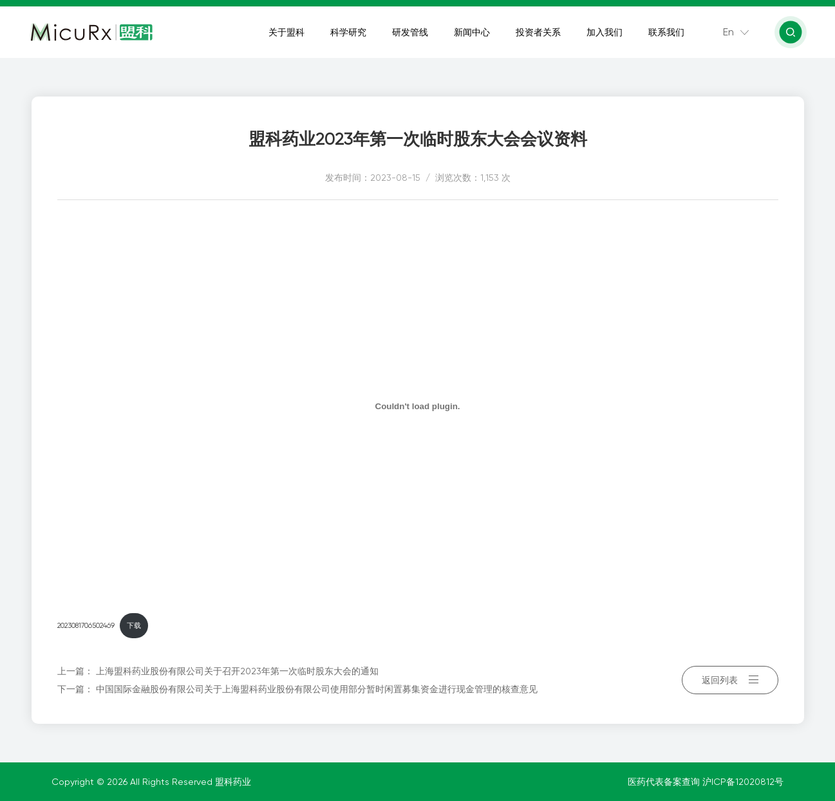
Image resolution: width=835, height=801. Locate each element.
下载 (134, 625)
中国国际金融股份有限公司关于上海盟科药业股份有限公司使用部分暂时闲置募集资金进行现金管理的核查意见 (317, 689)
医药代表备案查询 (665, 782)
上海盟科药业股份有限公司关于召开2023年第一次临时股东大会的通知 (237, 671)
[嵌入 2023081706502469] (417, 406)
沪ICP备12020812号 (742, 782)
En (728, 32)
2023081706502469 (86, 625)
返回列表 (730, 680)
